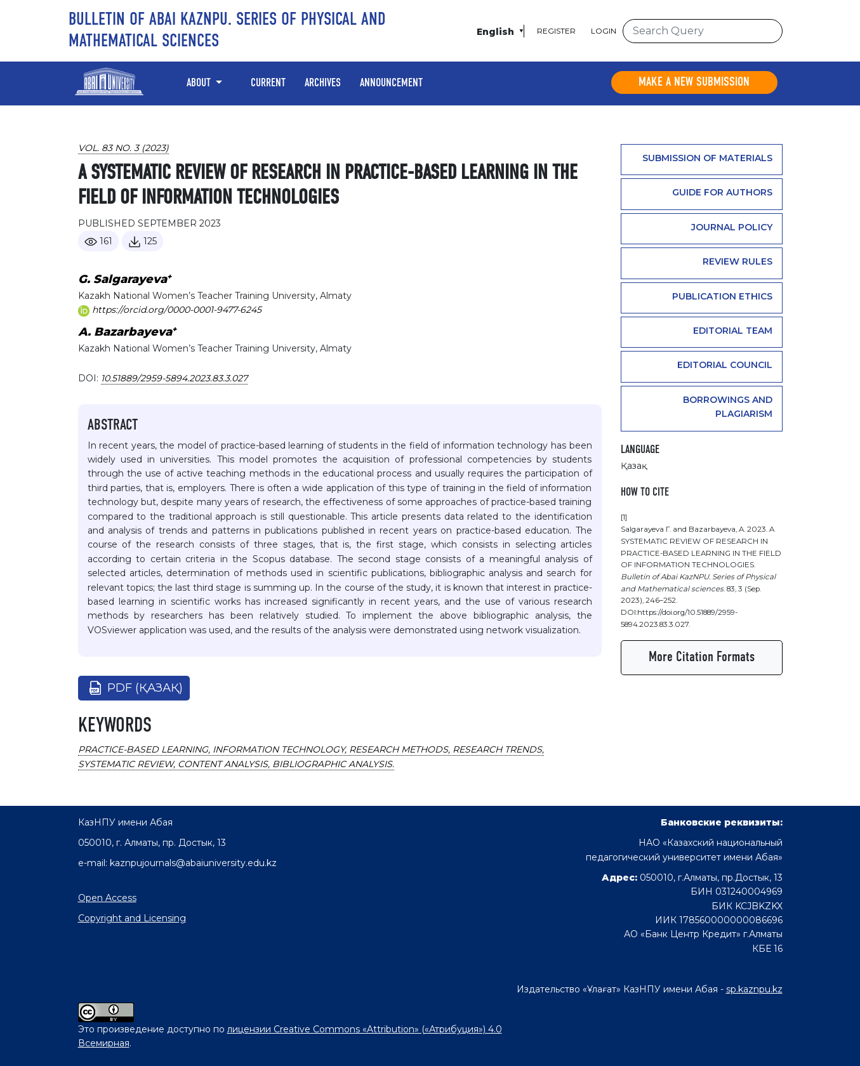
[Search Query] (703, 31)
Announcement (391, 83)
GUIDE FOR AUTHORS (722, 192)
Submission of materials (707, 158)
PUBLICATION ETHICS (722, 296)
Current (268, 83)
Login (603, 31)
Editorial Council (724, 365)
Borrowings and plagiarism (727, 406)
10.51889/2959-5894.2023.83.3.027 (174, 378)
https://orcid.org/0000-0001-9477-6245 (169, 309)
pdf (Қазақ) (145, 688)
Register (556, 31)
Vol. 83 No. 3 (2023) (123, 148)
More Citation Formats (702, 657)
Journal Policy (731, 227)
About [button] (200, 83)
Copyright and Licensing (132, 918)
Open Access (107, 898)
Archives (323, 83)
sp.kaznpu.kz (754, 989)
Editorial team (732, 330)
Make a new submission (694, 82)
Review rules (737, 261)
